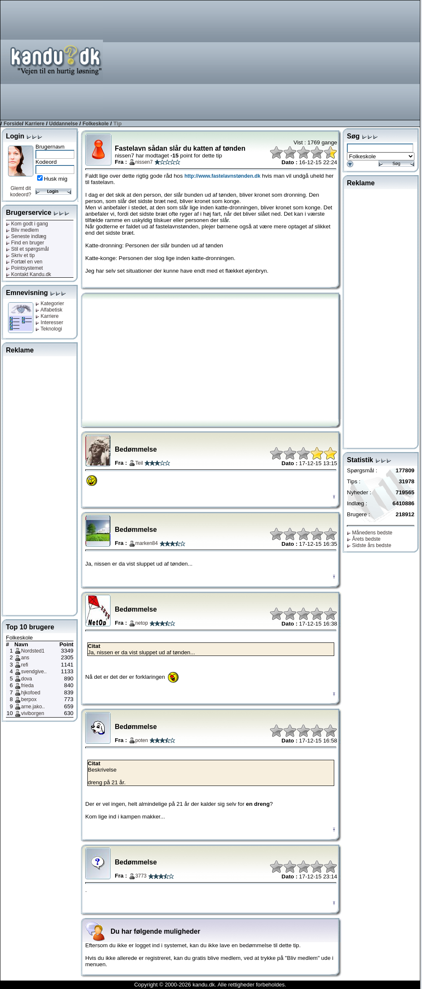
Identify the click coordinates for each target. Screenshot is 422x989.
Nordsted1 (32, 651)
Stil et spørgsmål (27, 249)
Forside (12, 124)
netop (141, 623)
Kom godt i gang (27, 224)
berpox (29, 699)
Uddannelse (63, 124)
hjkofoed (30, 693)
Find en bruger (25, 243)
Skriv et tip (20, 255)
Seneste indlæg (26, 236)
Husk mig (56, 179)
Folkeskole (95, 124)
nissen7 (144, 162)
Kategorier (49, 303)
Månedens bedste (369, 533)
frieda (27, 685)
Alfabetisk (48, 310)
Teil (139, 463)
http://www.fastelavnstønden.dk (222, 176)
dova (26, 679)
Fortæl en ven (24, 262)
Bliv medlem (22, 230)
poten (141, 740)
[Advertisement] (309, 59)
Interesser (49, 322)
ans (25, 658)
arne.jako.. (33, 707)
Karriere (34, 124)
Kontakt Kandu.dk (28, 274)
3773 (141, 876)
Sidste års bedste (369, 545)
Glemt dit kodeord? (20, 191)
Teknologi (48, 329)
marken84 (146, 543)
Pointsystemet (24, 268)
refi (24, 665)
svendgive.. (34, 672)
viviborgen (32, 713)
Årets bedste (364, 539)
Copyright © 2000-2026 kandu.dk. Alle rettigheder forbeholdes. (210, 984)
